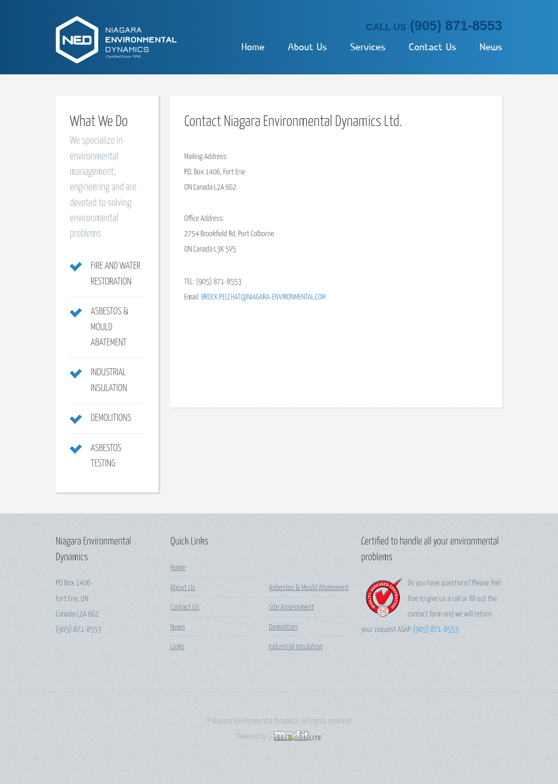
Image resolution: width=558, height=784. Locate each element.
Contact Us (432, 47)
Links (177, 647)
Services (367, 47)
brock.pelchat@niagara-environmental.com (263, 297)
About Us (307, 47)
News (490, 47)
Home (253, 47)
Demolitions (111, 418)
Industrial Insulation (296, 647)
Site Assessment (291, 607)
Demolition (283, 627)
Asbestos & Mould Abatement (109, 327)
